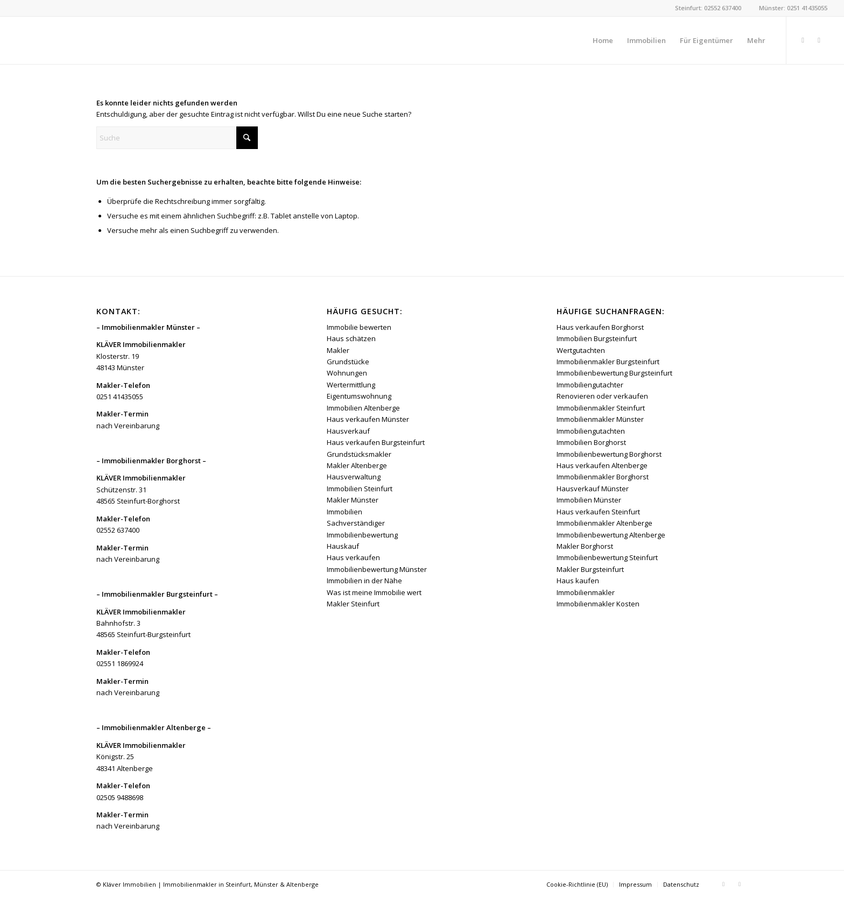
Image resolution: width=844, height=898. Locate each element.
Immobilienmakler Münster (600, 419)
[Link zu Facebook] (803, 40)
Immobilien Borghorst (591, 442)
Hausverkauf (348, 431)
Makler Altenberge (357, 465)
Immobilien (344, 512)
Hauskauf (343, 546)
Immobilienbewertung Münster (377, 569)
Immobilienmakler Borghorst (603, 477)
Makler (338, 350)
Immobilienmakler (586, 592)
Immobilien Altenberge (363, 408)
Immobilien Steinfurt (359, 488)
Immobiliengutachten (591, 431)
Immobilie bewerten (359, 327)
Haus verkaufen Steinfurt (598, 512)
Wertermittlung (351, 385)
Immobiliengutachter (590, 385)
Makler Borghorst (585, 546)
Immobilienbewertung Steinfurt (607, 557)
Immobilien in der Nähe (364, 580)
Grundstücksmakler (359, 454)
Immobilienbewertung (362, 535)
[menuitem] (603, 40)
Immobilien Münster (589, 500)
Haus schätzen (351, 338)
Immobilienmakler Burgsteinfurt (608, 361)
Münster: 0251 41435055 (793, 8)
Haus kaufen (578, 580)
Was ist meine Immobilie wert (374, 592)
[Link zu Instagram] (819, 40)
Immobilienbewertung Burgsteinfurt (614, 373)
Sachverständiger (356, 523)
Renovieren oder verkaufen (602, 396)
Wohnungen (347, 373)
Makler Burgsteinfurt (590, 569)
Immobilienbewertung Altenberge (611, 535)
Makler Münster (352, 500)
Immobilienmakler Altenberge (604, 523)
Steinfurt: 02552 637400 (708, 8)
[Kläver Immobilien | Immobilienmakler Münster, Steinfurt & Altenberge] (97, 40)
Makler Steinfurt (353, 604)
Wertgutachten (581, 350)
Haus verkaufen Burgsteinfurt (376, 442)
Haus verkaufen (353, 557)
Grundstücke (348, 361)
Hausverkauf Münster (593, 488)
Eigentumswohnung (359, 396)
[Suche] (177, 137)
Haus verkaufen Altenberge (602, 465)
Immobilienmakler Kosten (598, 604)
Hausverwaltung (354, 477)
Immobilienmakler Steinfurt (601, 408)
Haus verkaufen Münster (368, 419)
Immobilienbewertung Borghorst (609, 454)
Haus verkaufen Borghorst (600, 327)
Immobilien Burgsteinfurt (597, 338)
